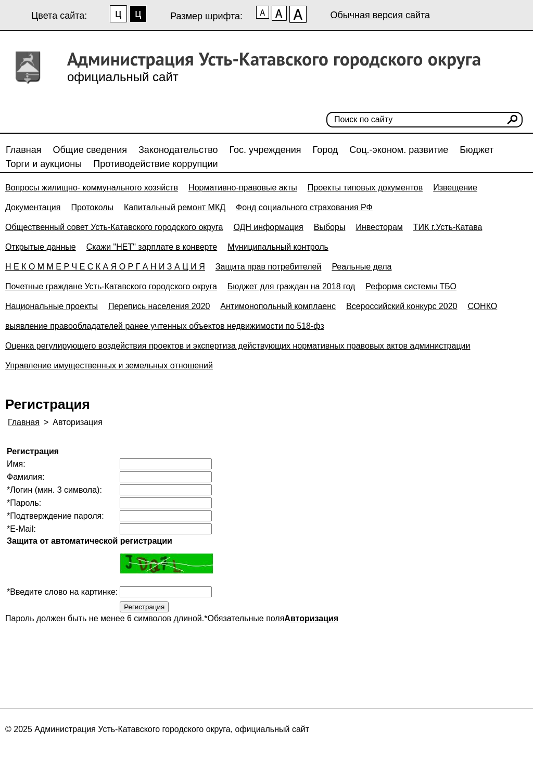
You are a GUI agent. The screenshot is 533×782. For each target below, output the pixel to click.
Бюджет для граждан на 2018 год (291, 286)
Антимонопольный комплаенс (278, 306)
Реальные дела (361, 266)
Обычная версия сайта (380, 15)
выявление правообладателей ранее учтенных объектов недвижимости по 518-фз (164, 326)
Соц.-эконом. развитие (398, 150)
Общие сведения (90, 150)
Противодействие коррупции (155, 164)
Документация (32, 207)
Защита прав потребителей (268, 266)
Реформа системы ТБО (410, 286)
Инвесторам (379, 227)
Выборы (330, 227)
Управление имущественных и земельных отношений (109, 365)
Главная (24, 150)
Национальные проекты (51, 306)
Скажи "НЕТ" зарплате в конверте (152, 246)
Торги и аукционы (44, 164)
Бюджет (476, 150)
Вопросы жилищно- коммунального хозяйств (91, 187)
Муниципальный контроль (277, 246)
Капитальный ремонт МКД (174, 207)
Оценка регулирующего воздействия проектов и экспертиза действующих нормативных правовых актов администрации (237, 345)
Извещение (455, 187)
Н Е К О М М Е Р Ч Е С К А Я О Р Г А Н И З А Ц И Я (105, 266)
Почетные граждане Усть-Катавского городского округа (111, 286)
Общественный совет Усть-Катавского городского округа (114, 227)
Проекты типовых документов (365, 187)
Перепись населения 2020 (159, 306)
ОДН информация (268, 227)
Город (325, 150)
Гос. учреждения (265, 150)
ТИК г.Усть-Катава (448, 227)
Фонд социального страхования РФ (304, 207)
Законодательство (178, 150)
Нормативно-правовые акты (242, 187)
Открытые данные (40, 246)
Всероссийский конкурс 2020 (401, 306)
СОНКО (482, 306)
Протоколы (92, 207)
